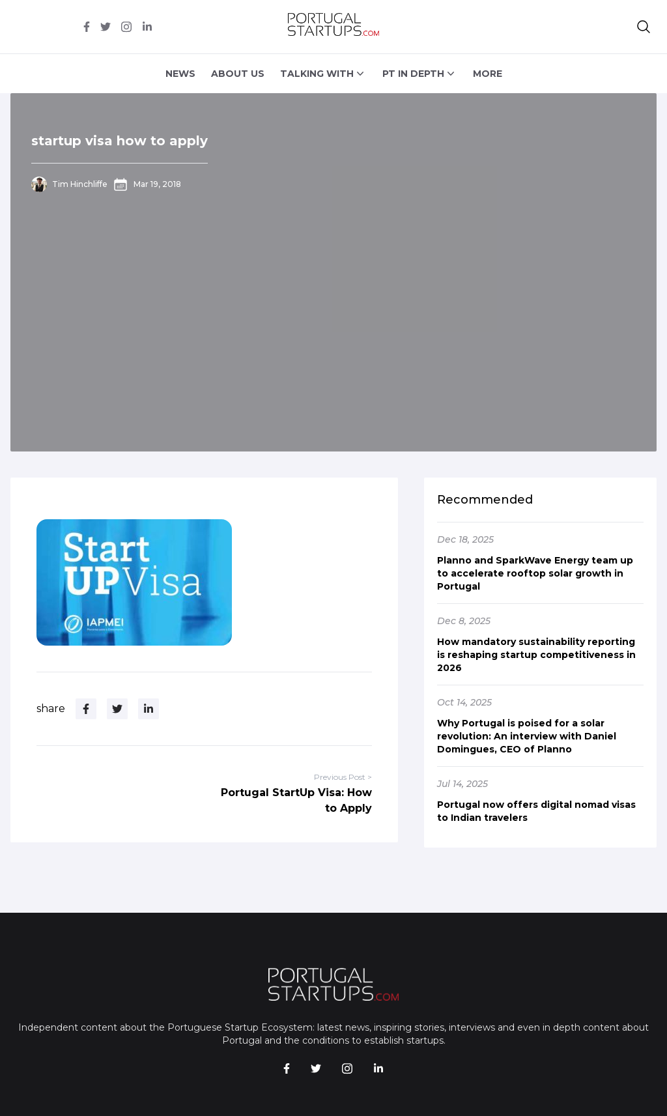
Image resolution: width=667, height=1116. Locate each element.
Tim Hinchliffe (79, 184)
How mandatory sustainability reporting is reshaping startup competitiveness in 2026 (536, 655)
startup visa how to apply (119, 141)
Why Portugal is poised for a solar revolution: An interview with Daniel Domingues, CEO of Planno (526, 736)
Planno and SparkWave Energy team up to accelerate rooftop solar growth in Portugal (535, 573)
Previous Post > (343, 777)
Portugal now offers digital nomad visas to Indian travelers (536, 811)
